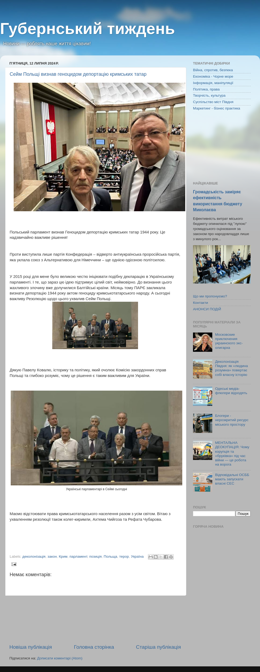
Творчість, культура (209, 95)
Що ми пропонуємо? (210, 296)
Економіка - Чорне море (213, 76)
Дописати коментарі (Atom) (59, 658)
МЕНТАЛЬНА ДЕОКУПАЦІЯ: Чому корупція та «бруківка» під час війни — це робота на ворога (232, 453)
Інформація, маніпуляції (213, 83)
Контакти (200, 303)
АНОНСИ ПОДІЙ (207, 309)
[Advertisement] (95, 619)
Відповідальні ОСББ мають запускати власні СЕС (232, 479)
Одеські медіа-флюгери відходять (231, 391)
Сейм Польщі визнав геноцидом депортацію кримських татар (78, 74)
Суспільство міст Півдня (213, 102)
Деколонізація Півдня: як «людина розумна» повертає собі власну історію (231, 368)
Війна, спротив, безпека (213, 70)
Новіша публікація (30, 647)
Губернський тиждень (87, 28)
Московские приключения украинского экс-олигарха (229, 341)
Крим (63, 556)
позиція (95, 556)
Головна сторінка (94, 647)
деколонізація (33, 556)
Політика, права (206, 89)
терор (124, 556)
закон (52, 556)
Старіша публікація (158, 647)
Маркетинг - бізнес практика (216, 108)
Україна (137, 556)
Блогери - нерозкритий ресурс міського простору (231, 420)
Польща (110, 556)
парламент (78, 556)
